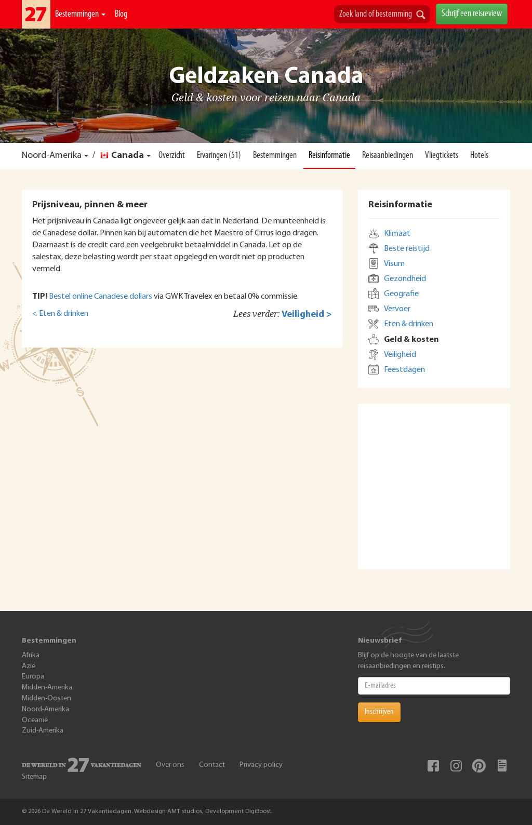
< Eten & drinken (60, 314)
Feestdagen (404, 370)
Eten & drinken (408, 324)
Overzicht (171, 156)
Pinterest (479, 765)
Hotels (479, 156)
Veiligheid (400, 355)
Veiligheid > (307, 314)
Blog (121, 14)
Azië (28, 666)
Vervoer (397, 309)
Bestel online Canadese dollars (100, 296)
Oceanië (35, 720)
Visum (394, 264)
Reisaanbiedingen (387, 156)
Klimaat (397, 234)
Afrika (30, 655)
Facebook (433, 765)
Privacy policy (261, 765)
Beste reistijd (407, 249)
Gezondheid (405, 279)
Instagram (456, 765)
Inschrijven (379, 712)
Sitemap (34, 777)
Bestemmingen (80, 14)
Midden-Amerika (47, 687)
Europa (33, 677)
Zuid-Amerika (42, 731)
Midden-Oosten (46, 698)
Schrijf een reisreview (472, 14)
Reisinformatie (329, 156)
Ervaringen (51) (219, 156)
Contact (212, 765)
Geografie (401, 294)
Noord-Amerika (52, 156)
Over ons (170, 765)
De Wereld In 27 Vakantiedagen (36, 14)
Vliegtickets (441, 156)
